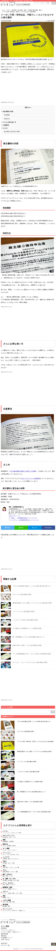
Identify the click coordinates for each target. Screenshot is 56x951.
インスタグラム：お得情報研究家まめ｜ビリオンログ (24, 520)
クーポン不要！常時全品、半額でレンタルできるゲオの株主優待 (35, 741)
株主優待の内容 (8, 111)
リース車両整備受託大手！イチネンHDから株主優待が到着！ (32, 654)
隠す (29, 107)
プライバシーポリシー (8, 930)
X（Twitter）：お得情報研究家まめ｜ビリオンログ (23, 518)
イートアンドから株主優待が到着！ (24, 611)
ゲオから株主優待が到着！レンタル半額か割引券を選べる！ (32, 586)
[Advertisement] (28, 88)
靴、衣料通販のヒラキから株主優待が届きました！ (29, 637)
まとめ (5, 128)
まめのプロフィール (14, 516)
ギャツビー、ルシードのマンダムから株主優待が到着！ (30, 662)
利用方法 (7, 119)
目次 (54, 944)
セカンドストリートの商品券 (30, 478)
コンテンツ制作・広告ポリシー (11, 932)
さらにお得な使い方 (9, 122)
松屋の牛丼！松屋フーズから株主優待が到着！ (28, 645)
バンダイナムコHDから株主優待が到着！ (26, 620)
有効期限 (7, 115)
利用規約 (4, 928)
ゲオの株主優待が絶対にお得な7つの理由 (23, 471)
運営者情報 (4, 934)
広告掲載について (6, 938)
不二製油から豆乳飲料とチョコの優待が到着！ (28, 628)
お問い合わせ (5, 940)
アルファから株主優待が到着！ (23, 594)
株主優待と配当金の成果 (12, 131)
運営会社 (4, 936)
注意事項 (6, 125)
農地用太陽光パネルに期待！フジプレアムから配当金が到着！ (33, 603)
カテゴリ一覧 (5, 946)
